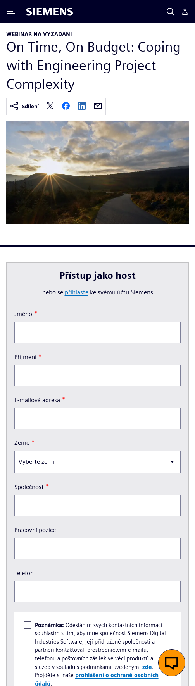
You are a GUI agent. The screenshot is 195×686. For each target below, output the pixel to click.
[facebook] (66, 106)
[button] (171, 662)
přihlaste (76, 292)
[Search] (171, 12)
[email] (97, 106)
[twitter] (50, 106)
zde (147, 667)
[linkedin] (82, 106)
